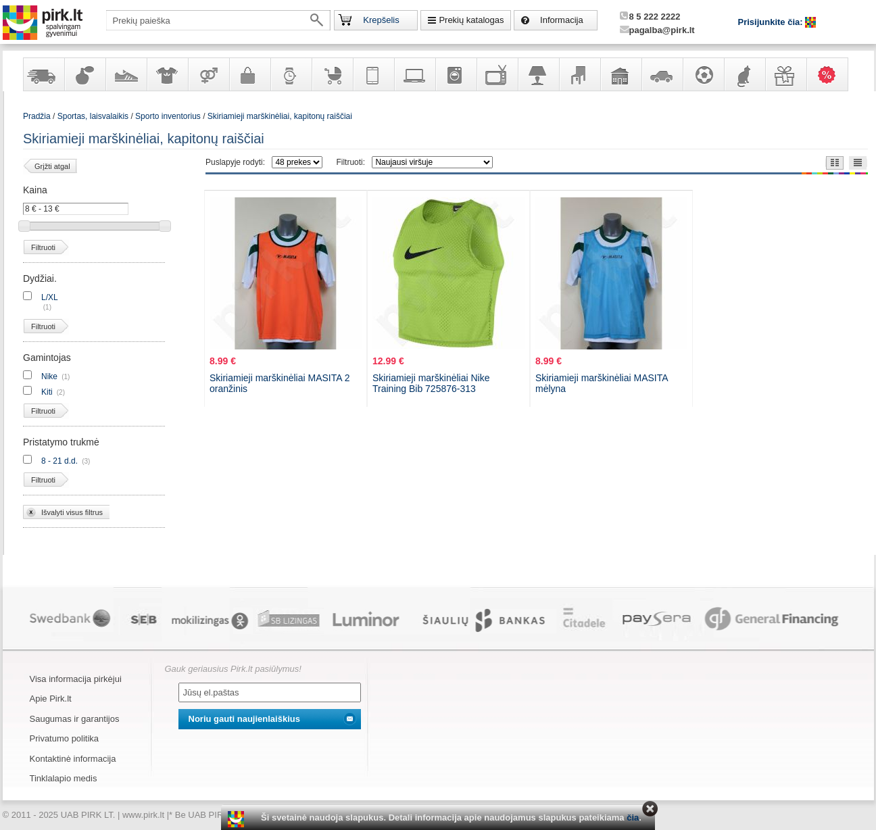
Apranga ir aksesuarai (167, 74)
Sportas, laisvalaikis (703, 74)
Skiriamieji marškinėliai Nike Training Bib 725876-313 (430, 383)
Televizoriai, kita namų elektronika (496, 74)
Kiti (47, 392)
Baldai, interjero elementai (579, 74)
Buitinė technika (455, 74)
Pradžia (37, 116)
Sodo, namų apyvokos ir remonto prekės (620, 74)
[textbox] (218, 20)
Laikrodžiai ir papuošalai (290, 74)
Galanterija (249, 74)
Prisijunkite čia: (772, 22)
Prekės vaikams (331, 74)
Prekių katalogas (471, 20)
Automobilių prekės (661, 74)
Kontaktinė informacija (73, 759)
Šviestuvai (538, 74)
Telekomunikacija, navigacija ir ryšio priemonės (373, 74)
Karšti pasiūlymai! (831, 74)
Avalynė (125, 74)
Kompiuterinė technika (414, 74)
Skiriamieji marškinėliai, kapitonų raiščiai (280, 116)
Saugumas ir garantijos (75, 719)
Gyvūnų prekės (744, 74)
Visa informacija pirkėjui (76, 679)
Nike (49, 376)
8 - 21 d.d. (59, 461)
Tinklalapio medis (63, 778)
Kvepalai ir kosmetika (84, 74)
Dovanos (785, 74)
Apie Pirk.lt (51, 698)
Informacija (561, 20)
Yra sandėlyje (43, 74)
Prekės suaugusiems (208, 74)
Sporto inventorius (168, 116)
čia (633, 817)
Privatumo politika (64, 738)
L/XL (49, 297)
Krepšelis (381, 20)
